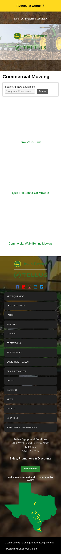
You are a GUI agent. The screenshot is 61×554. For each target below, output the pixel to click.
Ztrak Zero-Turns (30, 142)
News (10, 399)
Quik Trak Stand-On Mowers (30, 192)
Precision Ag (14, 352)
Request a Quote (30, 5)
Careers (12, 390)
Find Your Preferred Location (30, 18)
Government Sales (18, 362)
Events (11, 409)
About (10, 380)
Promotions (14, 343)
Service (11, 333)
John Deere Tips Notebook (22, 427)
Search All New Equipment (20, 86)
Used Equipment (16, 306)
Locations (12, 418)
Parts (10, 315)
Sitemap (50, 542)
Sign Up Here (30, 468)
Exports (12, 324)
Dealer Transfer (17, 371)
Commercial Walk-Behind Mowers (30, 243)
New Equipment (15, 296)
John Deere (30, 37)
